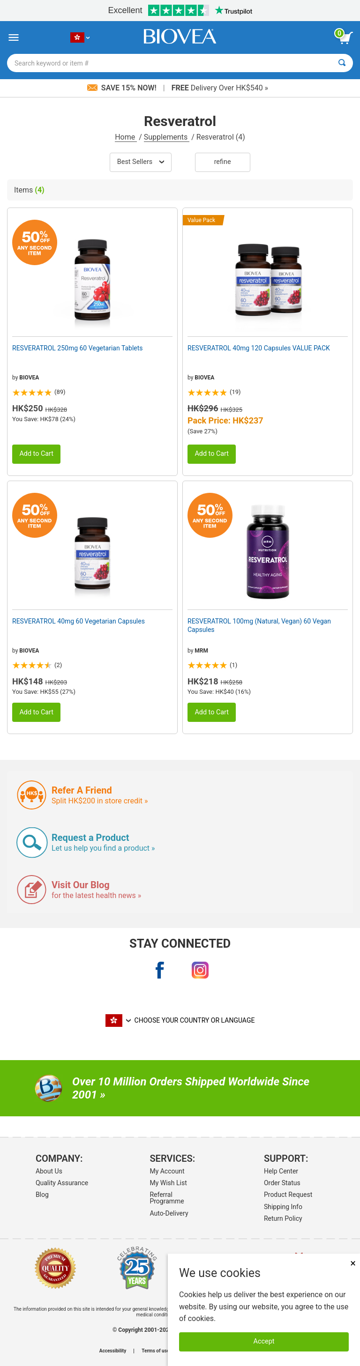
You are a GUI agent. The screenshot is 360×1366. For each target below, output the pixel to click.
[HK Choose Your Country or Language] (80, 37)
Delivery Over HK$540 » (220, 87)
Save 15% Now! (122, 87)
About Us (49, 1171)
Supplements (166, 137)
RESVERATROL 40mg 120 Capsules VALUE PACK (259, 348)
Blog (42, 1194)
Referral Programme (167, 1198)
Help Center (281, 1171)
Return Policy (283, 1218)
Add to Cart (36, 454)
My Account (167, 1171)
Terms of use (155, 1351)
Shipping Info (283, 1206)
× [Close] (353, 1263)
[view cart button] (346, 38)
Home (126, 137)
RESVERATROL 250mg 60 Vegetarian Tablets (77, 348)
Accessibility (112, 1351)
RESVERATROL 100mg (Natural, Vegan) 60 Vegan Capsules (259, 625)
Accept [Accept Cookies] (264, 1341)
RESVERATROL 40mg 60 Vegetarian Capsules (78, 621)
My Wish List (168, 1183)
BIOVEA (29, 377)
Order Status (282, 1183)
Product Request (288, 1194)
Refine (222, 162)
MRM (201, 650)
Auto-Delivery (169, 1213)
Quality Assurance (62, 1183)
